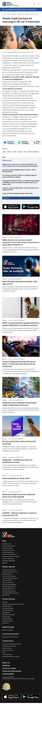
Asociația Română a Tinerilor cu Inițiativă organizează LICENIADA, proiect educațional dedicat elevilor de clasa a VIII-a (21, 182)
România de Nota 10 (7, 618)
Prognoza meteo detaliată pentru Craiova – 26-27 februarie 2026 (21, 170)
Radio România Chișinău (8, 558)
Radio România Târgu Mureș (9, 584)
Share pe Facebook (10, 142)
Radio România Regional (8, 614)
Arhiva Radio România (7, 608)
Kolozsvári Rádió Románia (8, 590)
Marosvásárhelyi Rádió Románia (10, 593)
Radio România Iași (7, 580)
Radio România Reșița (7, 582)
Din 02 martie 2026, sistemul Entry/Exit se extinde (21, 434)
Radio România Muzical (8, 552)
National (14, 14)
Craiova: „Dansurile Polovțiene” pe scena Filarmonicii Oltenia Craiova (21, 189)
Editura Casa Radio (7, 606)
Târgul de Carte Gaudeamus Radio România (13, 604)
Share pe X (38, 142)
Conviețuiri (5, 602)
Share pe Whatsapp (25, 142)
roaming (19, 151)
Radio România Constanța (8, 576)
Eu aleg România (6, 616)
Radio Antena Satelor (7, 548)
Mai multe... (7, 198)
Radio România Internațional (9, 554)
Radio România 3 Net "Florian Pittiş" (11, 556)
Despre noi (6, 662)
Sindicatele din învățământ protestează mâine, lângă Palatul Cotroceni (21, 395)
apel (4, 151)
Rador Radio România (7, 630)
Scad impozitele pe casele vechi (21, 480)
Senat (3, 652)
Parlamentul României (7, 650)
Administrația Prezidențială (9, 646)
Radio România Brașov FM (8, 569)
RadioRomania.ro (6, 543)
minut (14, 151)
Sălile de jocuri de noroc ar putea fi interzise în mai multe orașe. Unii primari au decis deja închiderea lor (21, 165)
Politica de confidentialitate (11, 671)
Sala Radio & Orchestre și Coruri (10, 637)
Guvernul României (7, 648)
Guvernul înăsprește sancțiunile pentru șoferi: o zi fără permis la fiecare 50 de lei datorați (21, 355)
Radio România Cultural (8, 550)
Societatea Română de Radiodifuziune (12, 643)
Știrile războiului (6, 612)
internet (9, 151)
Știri (8, 14)
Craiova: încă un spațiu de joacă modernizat (21, 193)
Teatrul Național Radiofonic (9, 560)
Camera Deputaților (7, 654)
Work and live (5, 623)
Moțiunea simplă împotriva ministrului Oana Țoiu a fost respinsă (21, 497)
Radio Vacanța (6, 595)
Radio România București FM (9, 571)
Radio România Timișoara (8, 586)
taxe (25, 151)
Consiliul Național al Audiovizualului (10, 656)
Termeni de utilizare (9, 668)
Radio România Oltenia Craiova (10, 578)
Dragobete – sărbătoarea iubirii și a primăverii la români (21, 462)
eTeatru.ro (4, 562)
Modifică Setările (8, 674)
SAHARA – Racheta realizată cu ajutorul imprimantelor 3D (21, 515)
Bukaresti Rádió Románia (8, 588)
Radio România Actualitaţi (8, 546)
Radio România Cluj (7, 574)
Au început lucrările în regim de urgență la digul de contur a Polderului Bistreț (21, 176)
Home (3, 14)
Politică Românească (7, 610)
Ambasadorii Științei (7, 621)
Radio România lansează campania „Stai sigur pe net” (21, 274)
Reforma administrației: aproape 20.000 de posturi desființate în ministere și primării (21, 315)
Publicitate (6, 665)
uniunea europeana (33, 151)
